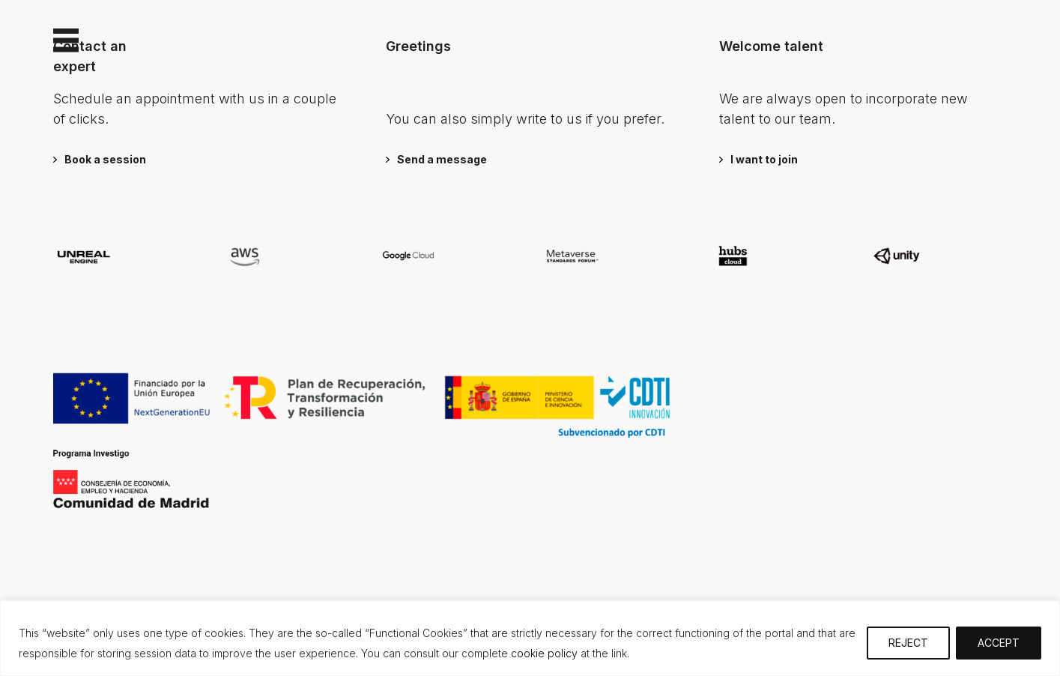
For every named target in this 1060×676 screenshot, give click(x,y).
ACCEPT (999, 642)
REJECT (908, 642)
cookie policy (543, 653)
